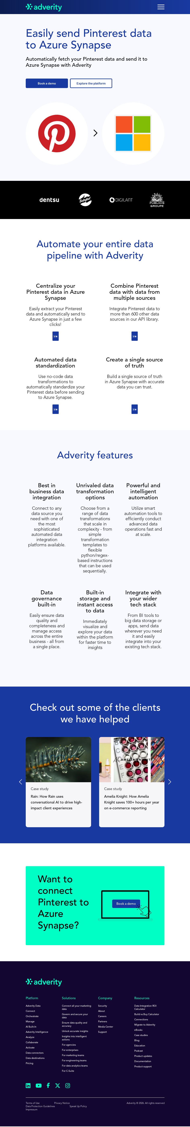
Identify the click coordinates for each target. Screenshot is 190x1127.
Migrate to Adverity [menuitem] (144, 1025)
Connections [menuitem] (141, 1019)
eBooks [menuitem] (138, 1030)
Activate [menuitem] (30, 1048)
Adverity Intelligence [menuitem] (37, 1032)
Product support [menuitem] (143, 1067)
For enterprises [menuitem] (70, 1050)
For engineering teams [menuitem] (74, 1060)
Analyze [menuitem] (30, 1037)
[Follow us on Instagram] (67, 1086)
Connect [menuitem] (30, 1011)
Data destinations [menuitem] (35, 1058)
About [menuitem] (101, 1011)
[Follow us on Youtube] (39, 1086)
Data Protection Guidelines (40, 1106)
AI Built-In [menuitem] (31, 1027)
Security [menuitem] (102, 1006)
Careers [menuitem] (102, 1016)
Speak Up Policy (78, 1106)
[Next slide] (169, 782)
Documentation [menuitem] (142, 1061)
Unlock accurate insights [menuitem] (75, 1031)
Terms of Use (33, 1103)
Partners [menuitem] (102, 1022)
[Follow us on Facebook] (48, 1086)
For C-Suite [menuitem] (68, 1071)
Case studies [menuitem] (141, 1035)
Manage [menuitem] (30, 1022)
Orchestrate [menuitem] (32, 1016)
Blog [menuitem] (136, 1040)
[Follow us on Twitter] (57, 1086)
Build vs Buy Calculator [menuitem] (146, 1014)
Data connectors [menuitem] (34, 1053)
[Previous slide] (21, 782)
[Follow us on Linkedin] (28, 1086)
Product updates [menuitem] (143, 1056)
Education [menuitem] (139, 1046)
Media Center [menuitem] (105, 1027)
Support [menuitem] (102, 1032)
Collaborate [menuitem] (32, 1042)
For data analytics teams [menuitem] (75, 1066)
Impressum (31, 1110)
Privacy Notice (62, 1103)
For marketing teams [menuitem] (73, 1055)
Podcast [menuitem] (138, 1051)
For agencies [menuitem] (69, 1045)
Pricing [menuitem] (29, 1063)
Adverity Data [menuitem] (33, 1006)
